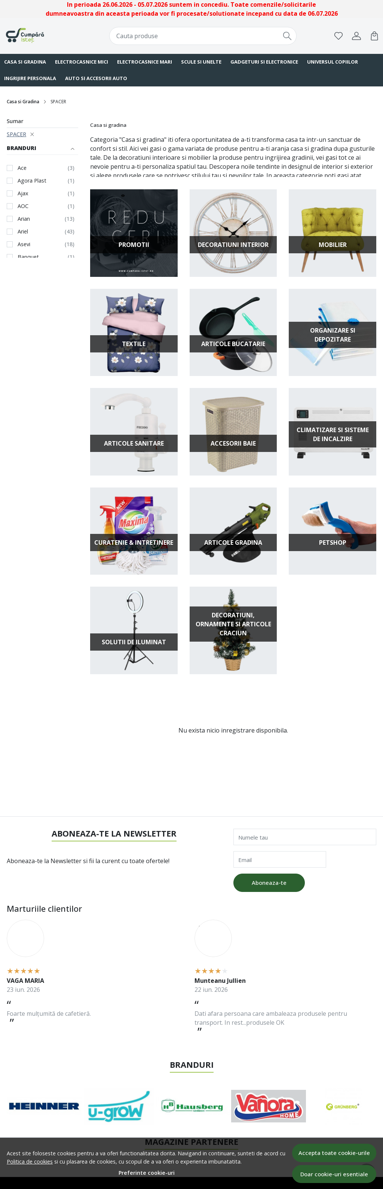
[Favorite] (338, 36)
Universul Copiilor (332, 61)
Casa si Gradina (23, 101)
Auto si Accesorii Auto (96, 78)
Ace (22, 167)
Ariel (23, 231)
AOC (23, 206)
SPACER (16, 134)
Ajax (23, 193)
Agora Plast (32, 180)
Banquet (28, 256)
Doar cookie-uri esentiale (334, 1174)
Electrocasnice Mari (144, 61)
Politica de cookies (30, 1161)
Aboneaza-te (269, 882)
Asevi (24, 244)
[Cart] (374, 36)
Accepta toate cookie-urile (334, 1152)
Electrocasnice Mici (81, 61)
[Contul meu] (356, 36)
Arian (24, 218)
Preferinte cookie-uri (147, 1172)
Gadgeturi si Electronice (264, 61)
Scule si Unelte (201, 61)
